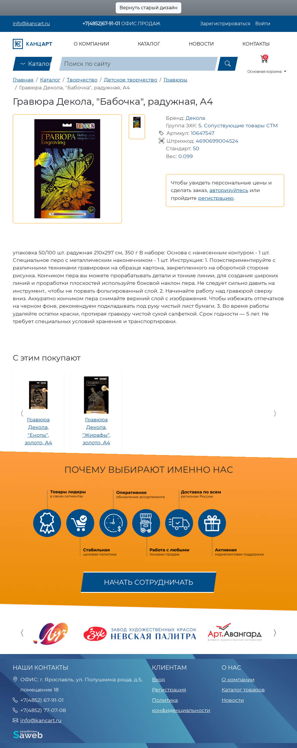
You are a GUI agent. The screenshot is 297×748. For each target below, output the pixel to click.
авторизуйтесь (228, 190)
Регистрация (169, 690)
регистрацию (215, 198)
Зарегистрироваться (225, 23)
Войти (262, 23)
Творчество (82, 80)
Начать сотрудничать (148, 582)
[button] (136, 122)
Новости (201, 44)
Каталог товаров (243, 690)
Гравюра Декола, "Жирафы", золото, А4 (96, 430)
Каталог (149, 44)
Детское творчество (130, 80)
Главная (23, 80)
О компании (91, 44)
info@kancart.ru (31, 23)
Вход (158, 679)
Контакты (256, 44)
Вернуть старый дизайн (148, 7)
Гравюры (175, 80)
